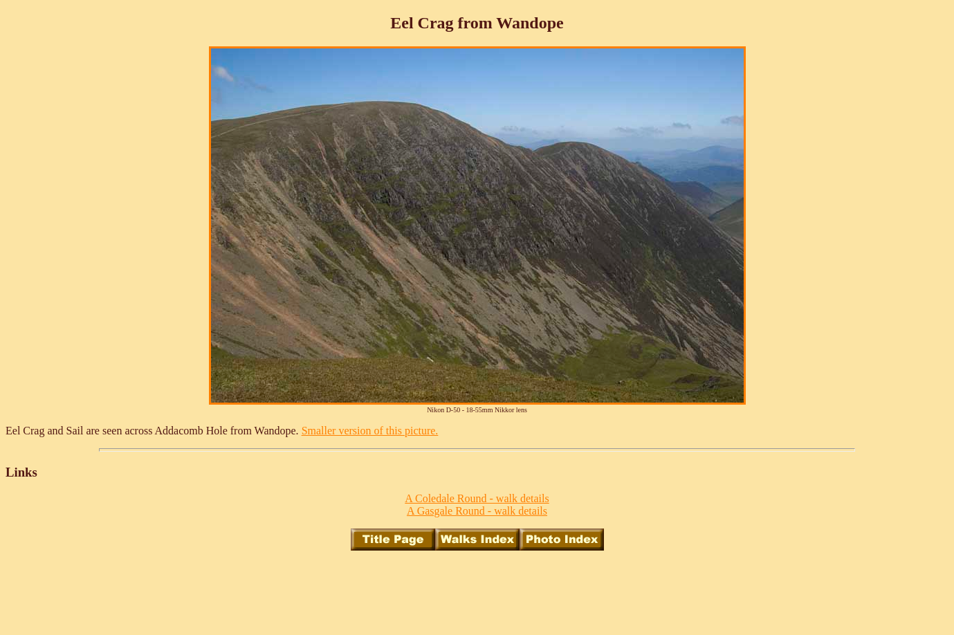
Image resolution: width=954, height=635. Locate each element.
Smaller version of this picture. (370, 430)
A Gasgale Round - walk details (477, 511)
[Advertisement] (477, 593)
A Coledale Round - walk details (477, 498)
